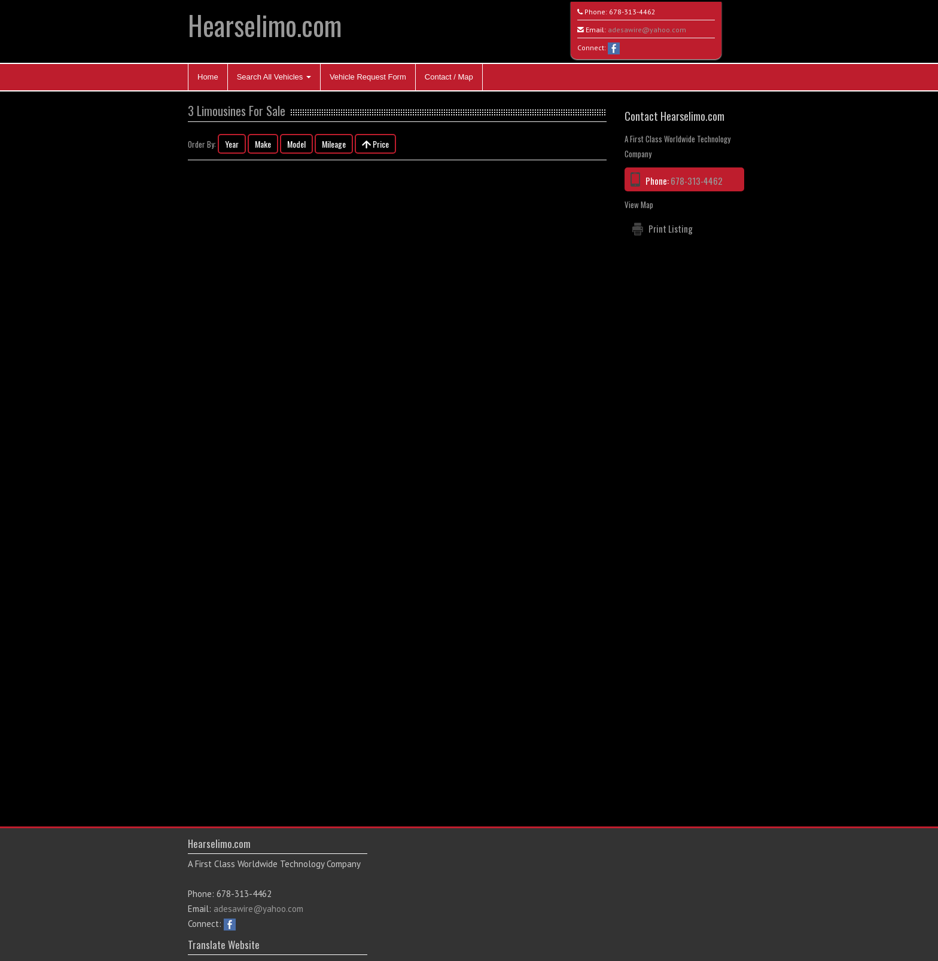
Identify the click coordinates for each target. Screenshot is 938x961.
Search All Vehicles (274, 76)
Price (375, 144)
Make (263, 144)
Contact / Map (449, 76)
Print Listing (670, 228)
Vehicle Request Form (368, 76)
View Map (639, 204)
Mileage (334, 144)
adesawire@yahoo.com (647, 29)
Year (232, 144)
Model (296, 144)
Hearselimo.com (265, 25)
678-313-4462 (632, 11)
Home (207, 76)
